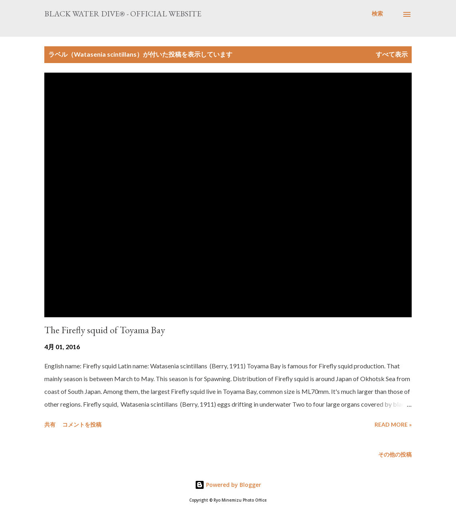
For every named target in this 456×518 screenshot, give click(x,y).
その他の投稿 (395, 454)
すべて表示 (392, 54)
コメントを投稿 (81, 424)
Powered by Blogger (228, 484)
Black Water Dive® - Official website (122, 13)
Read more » (393, 424)
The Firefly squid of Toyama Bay (104, 330)
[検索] (377, 14)
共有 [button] (50, 424)
